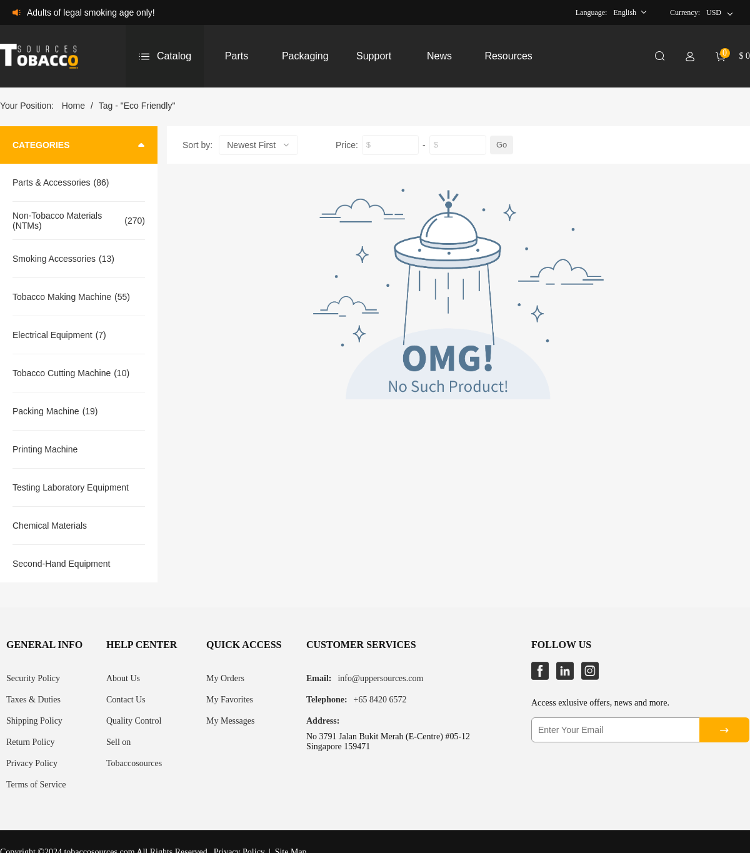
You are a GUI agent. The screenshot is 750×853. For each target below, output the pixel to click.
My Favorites (229, 699)
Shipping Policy (34, 721)
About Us (123, 678)
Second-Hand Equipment (61, 564)
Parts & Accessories (51, 182)
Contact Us (126, 699)
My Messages (230, 721)
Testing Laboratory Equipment (70, 487)
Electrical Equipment (52, 335)
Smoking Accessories (54, 259)
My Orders (225, 678)
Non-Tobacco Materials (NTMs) (57, 221)
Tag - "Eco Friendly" (137, 106)
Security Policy (33, 678)
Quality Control (133, 721)
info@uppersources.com (380, 678)
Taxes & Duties (33, 699)
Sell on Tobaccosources (134, 752)
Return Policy (30, 742)
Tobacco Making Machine (61, 297)
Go (501, 144)
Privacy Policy (32, 763)
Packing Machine (45, 411)
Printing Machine (45, 449)
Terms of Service (36, 784)
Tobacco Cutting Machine (61, 373)
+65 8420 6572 (380, 699)
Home (73, 106)
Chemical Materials (49, 526)
